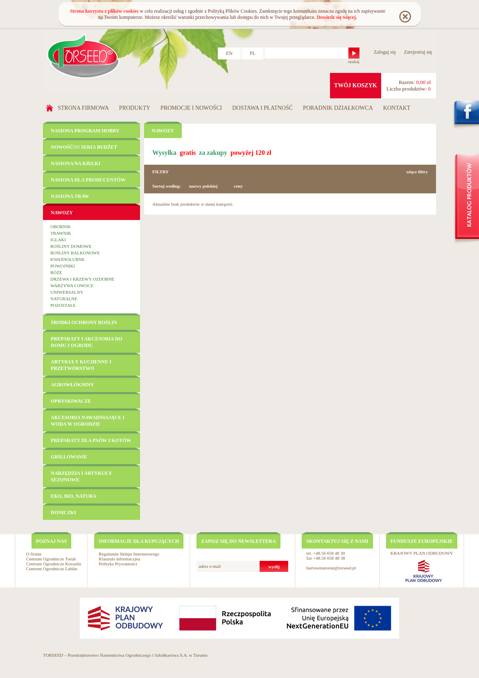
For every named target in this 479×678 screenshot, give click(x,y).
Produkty (134, 108)
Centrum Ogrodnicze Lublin (51, 568)
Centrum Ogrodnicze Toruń (51, 558)
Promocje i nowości (191, 108)
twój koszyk (355, 85)
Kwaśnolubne (67, 259)
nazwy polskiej (203, 186)
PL (252, 53)
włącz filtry (417, 171)
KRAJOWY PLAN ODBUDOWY (422, 553)
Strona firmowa (83, 108)
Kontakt (397, 108)
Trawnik (60, 233)
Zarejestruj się (418, 52)
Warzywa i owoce (71, 285)
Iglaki (58, 239)
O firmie (34, 553)
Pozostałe (63, 305)
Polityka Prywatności (118, 563)
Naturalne (63, 298)
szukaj (353, 61)
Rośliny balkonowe (75, 252)
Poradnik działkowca (338, 108)
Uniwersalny (67, 292)
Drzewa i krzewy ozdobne (82, 279)
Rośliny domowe (71, 246)
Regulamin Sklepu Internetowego (129, 553)
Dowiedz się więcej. (337, 17)
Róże (56, 272)
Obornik (60, 226)
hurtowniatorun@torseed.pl (331, 567)
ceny (238, 186)
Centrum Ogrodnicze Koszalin (53, 563)
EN (229, 53)
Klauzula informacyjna (119, 558)
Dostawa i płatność (262, 108)
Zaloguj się (385, 52)
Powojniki (62, 265)
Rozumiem (404, 16)
